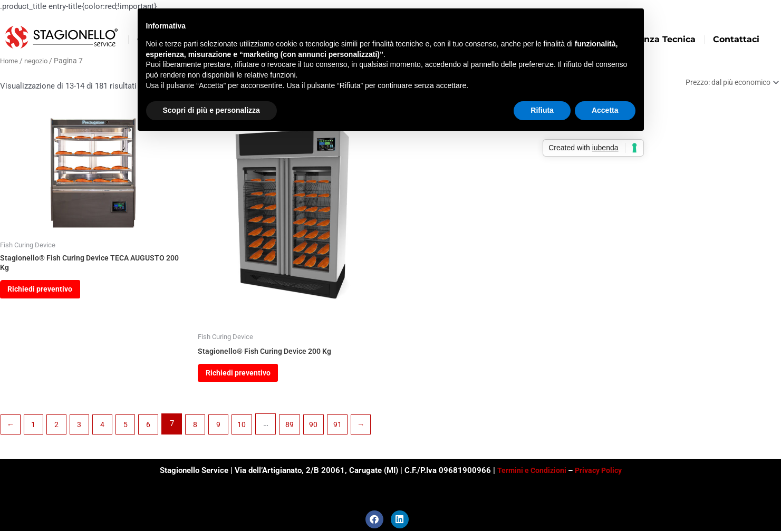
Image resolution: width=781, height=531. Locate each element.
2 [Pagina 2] (59, 429)
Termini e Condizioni (530, 470)
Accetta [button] (605, 110)
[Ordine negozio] (727, 83)
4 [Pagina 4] (107, 429)
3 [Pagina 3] (83, 429)
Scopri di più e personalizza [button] (211, 110)
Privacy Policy (600, 470)
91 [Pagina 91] (348, 429)
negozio (39, 60)
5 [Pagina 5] (131, 429)
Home (10, 60)
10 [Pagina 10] (251, 429)
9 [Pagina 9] (227, 429)
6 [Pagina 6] (155, 429)
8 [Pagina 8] (203, 429)
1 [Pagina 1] (35, 429)
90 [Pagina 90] (324, 429)
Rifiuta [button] (542, 110)
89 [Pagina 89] (299, 429)
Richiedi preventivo (45, 293)
